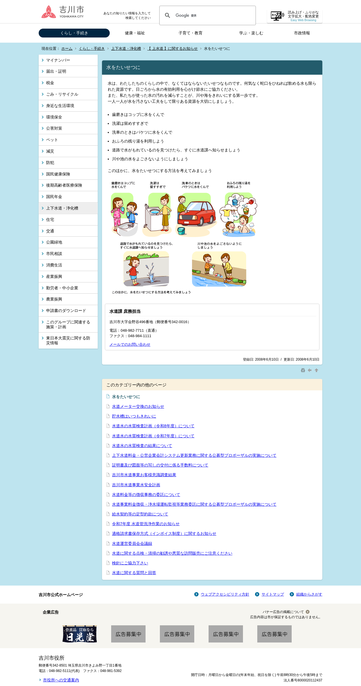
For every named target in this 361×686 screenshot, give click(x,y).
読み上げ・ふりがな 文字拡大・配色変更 (303, 16)
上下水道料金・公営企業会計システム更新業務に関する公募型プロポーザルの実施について (194, 455)
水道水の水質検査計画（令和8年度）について (153, 426)
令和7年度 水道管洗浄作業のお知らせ (146, 523)
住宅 (50, 219)
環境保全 (54, 117)
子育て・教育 (190, 33)
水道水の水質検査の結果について (142, 445)
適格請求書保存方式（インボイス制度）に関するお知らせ (164, 533)
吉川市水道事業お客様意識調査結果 (144, 475)
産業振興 (54, 276)
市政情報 (302, 33)
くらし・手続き (74, 33)
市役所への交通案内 (61, 680)
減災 (50, 151)
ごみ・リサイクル (62, 94)
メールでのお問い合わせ (129, 344)
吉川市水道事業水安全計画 (136, 485)
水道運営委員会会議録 (132, 543)
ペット (52, 139)
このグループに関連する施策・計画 (68, 324)
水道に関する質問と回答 (134, 572)
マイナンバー (58, 60)
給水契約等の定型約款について (140, 514)
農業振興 (54, 299)
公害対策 (54, 128)
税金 (50, 82)
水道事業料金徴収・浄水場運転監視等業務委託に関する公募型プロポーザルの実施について (194, 504)
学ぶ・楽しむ (251, 33)
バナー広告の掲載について (283, 612)
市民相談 (54, 253)
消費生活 (54, 265)
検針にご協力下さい (130, 563)
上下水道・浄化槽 (126, 48)
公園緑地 (54, 242)
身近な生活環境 (60, 105)
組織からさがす (309, 594)
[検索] (207, 15)
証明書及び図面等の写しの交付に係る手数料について (160, 465)
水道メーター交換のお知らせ (138, 406)
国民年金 (54, 196)
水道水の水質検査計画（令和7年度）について (153, 436)
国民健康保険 (58, 174)
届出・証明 (56, 71)
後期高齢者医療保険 (64, 185)
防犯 (50, 162)
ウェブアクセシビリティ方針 (225, 594)
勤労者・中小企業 (62, 288)
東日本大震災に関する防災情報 (68, 340)
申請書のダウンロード (66, 310)
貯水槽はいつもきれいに (134, 416)
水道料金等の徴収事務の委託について (146, 494)
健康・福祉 (135, 33)
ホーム (66, 48)
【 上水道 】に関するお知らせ (172, 48)
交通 (50, 231)
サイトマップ (273, 594)
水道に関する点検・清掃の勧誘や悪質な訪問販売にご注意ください (172, 553)
